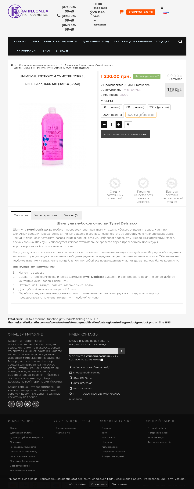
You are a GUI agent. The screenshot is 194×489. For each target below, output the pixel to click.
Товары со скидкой (113, 456)
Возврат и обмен (20, 465)
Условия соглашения (22, 470)
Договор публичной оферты (26, 437)
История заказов (158, 432)
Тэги (104, 432)
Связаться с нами (66, 428)
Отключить (119, 484)
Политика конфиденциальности (23, 444)
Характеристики (45, 215)
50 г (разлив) (111, 107)
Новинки (107, 442)
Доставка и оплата (21, 432)
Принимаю (99, 484)
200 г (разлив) (159, 107)
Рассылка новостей (159, 442)
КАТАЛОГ (20, 41)
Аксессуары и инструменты (54, 41)
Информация (27, 50)
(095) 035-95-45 (82, 383)
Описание (21, 215)
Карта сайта (63, 432)
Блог (46, 50)
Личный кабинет (158, 428)
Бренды (62, 50)
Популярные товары (114, 451)
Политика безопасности (24, 461)
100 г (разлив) (134, 107)
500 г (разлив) (112, 114)
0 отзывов (175, 79)
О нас (13, 428)
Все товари (108, 437)
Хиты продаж (109, 446)
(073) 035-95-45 (82, 377)
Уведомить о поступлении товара (124, 134)
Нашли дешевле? (147, 76)
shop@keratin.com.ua (86, 372)
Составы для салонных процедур (141, 41)
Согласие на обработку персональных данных (23, 454)
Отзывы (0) (70, 215)
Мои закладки (156, 437)
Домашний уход (96, 41)
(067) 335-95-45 (82, 388)
